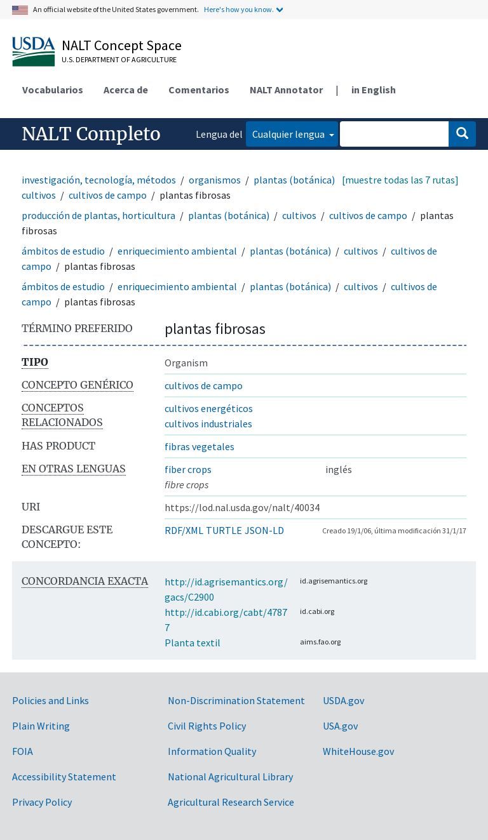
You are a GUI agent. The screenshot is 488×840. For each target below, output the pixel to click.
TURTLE (224, 530)
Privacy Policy (42, 802)
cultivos (39, 195)
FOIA (22, 751)
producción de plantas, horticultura (98, 215)
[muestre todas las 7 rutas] (400, 179)
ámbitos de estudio (63, 250)
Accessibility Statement (64, 776)
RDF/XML (184, 530)
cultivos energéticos (209, 408)
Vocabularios (52, 89)
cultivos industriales (208, 423)
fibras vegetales (199, 446)
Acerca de (126, 89)
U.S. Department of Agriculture (119, 59)
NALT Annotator (286, 89)
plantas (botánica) (294, 179)
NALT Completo (91, 134)
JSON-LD (264, 530)
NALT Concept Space (122, 45)
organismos (215, 179)
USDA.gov (343, 700)
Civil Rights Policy (207, 725)
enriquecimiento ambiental (177, 250)
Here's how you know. (239, 9)
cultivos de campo (108, 195)
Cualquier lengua (289, 134)
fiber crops (188, 469)
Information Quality (212, 751)
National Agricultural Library (230, 776)
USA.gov (340, 725)
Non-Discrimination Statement (236, 700)
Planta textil (192, 642)
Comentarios (198, 89)
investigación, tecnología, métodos (99, 179)
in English (373, 89)
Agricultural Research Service (231, 802)
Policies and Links (50, 700)
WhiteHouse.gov (358, 751)
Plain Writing (41, 725)
